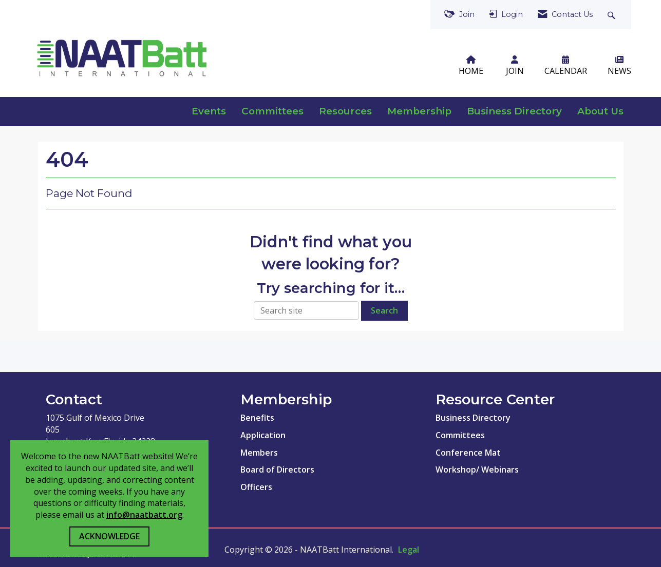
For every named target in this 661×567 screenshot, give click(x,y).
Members (259, 452)
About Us (600, 111)
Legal (408, 549)
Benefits (257, 417)
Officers (256, 487)
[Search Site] (612, 15)
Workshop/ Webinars (477, 469)
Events (209, 111)
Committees (272, 111)
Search (384, 310)
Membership (419, 111)
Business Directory (514, 111)
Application (263, 435)
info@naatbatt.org (144, 514)
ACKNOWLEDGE (109, 536)
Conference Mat (468, 452)
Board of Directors (277, 469)
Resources (345, 111)
